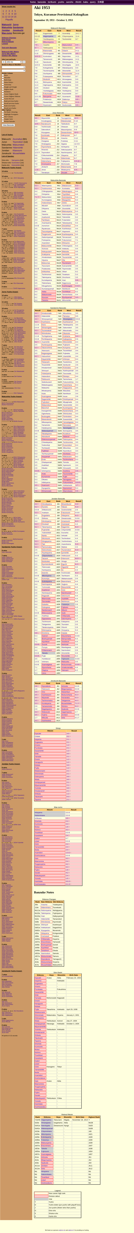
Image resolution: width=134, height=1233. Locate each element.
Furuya (44, 647)
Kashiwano (46, 322)
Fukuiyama (46, 240)
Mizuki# (45, 206)
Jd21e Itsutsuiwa (7, 817)
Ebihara (45, 518)
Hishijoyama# (40, 782)
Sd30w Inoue (5, 724)
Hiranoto (44, 150)
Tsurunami (46, 266)
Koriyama (66, 348)
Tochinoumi (46, 621)
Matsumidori (18, 145)
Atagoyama (67, 388)
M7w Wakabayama (19, 243)
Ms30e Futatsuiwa (7, 540)
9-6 (36, 33)
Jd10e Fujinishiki (18, 842)
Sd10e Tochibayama (8, 755)
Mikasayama (47, 422)
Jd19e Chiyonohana (7, 952)
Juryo (16, 24)
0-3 (68, 797)
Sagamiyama (66, 712)
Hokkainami (67, 485)
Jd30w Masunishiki (7, 858)
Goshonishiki (66, 510)
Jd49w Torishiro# (7, 872)
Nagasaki (45, 596)
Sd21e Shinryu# (6, 593)
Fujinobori (45, 402)
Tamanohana (67, 294)
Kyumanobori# (47, 564)
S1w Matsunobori (19, 241)
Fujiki (65, 477)
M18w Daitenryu (18, 250)
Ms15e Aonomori (18, 539)
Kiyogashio (46, 488)
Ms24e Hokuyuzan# (7, 523)
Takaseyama (67, 223)
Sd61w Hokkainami (7, 747)
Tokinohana (46, 283)
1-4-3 (37, 662)
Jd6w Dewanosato (7, 949)
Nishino (38, 830)
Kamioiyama (67, 197)
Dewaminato (48, 102)
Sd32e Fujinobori (7, 693)
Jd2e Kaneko (5, 782)
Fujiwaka (66, 353)
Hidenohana (46, 161)
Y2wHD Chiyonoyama (20, 183)
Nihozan (44, 138)
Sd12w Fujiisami (6, 632)
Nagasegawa (47, 353)
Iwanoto (45, 573)
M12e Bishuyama (19, 271)
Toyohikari (66, 194)
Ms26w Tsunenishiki (7, 476)
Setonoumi (66, 596)
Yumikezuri (46, 659)
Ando (44, 474)
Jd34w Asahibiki (6, 861)
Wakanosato (47, 294)
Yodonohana (47, 203)
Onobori (46, 88)
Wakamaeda (66, 167)
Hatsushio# (46, 356)
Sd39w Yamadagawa (8, 655)
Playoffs (9, 20)
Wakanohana (67, 48)
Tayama (38, 799)
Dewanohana (66, 132)
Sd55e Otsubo (6, 733)
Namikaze (67, 393)
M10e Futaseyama (19, 236)
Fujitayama (65, 161)
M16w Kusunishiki (19, 224)
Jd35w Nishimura (7, 862)
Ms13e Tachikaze (19, 466)
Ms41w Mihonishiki (7, 486)
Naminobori (66, 650)
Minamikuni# (66, 504)
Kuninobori (16, 163)
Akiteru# (66, 436)
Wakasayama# (47, 431)
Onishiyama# (68, 399)
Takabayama (68, 325)
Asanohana (67, 385)
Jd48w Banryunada (7, 830)
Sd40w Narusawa (7, 699)
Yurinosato (46, 587)
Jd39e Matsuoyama (7, 956)
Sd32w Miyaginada (7, 726)
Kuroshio (65, 533)
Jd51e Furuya (6, 874)
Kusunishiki (66, 94)
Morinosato (65, 164)
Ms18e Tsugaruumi (7, 499)
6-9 (77, 45)
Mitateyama (65, 170)
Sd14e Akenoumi (7, 682)
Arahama (66, 336)
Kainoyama (66, 85)
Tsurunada (67, 373)
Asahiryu (45, 616)
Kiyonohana (46, 667)
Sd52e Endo (5, 731)
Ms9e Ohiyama (18, 519)
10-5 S (37, 56)
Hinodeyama (47, 504)
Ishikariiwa (46, 272)
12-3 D (77, 144)
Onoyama (65, 630)
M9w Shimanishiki (19, 278)
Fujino (37, 870)
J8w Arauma (17, 383)
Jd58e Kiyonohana (7, 777)
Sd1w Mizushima (7, 675)
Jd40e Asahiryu (6, 905)
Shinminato (39, 774)
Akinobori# (46, 436)
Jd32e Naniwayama (7, 927)
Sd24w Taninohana (7, 744)
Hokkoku (65, 249)
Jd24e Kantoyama (7, 923)
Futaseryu (65, 604)
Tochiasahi (46, 448)
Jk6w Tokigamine (7, 993)
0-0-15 (37, 36)
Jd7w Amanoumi (6, 785)
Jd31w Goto (5, 820)
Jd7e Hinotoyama (7, 839)
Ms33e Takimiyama (7, 450)
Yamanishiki (39, 847)
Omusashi (67, 468)
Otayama (64, 155)
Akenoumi (45, 351)
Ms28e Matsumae (7, 445)
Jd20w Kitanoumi (7, 769)
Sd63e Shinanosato (7, 736)
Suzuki (44, 644)
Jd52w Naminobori (7, 933)
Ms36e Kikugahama (7, 452)
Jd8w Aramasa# (6, 841)
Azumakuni (66, 206)
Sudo (64, 613)
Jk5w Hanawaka (6, 984)
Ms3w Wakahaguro (19, 458)
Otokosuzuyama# (48, 439)
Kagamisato (47, 33)
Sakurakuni (45, 130)
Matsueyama (67, 211)
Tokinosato (46, 567)
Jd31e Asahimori (7, 792)
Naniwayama (47, 593)
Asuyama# (46, 457)
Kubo (44, 393)
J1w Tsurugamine (19, 310)
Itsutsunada (66, 105)
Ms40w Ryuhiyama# (8, 512)
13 (9, 17)
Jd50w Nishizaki (6, 909)
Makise (64, 547)
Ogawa (64, 144)
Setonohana (46, 550)
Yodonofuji (46, 445)
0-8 (76, 280)
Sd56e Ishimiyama (7, 757)
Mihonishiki (66, 300)
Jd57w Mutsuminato (7, 967)
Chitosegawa (67, 246)
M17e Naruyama (19, 178)
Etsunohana (66, 636)
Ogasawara (46, 619)
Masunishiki (66, 587)
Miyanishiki (45, 118)
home (33, 2)
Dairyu (64, 102)
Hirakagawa (46, 144)
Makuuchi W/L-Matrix (10, 52)
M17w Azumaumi (19, 262)
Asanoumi (45, 485)
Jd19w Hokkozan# (7, 816)
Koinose (45, 249)
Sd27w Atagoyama (19, 691)
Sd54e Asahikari (6, 709)
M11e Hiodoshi (18, 222)
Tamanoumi (47, 59)
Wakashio (45, 388)
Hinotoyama (46, 521)
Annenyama (46, 164)
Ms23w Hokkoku (6, 473)
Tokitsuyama (48, 48)
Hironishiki (65, 653)
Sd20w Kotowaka (7, 723)
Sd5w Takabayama (7, 678)
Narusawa (67, 425)
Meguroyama (66, 689)
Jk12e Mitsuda (6, 1021)
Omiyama (45, 194)
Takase (64, 507)
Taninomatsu (47, 547)
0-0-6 (68, 812)
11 (3, 17)
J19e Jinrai (17, 388)
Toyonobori (18, 142)
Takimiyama (46, 277)
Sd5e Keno (5, 741)
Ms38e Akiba (5, 481)
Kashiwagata (67, 286)
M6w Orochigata (19, 195)
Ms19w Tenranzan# (7, 414)
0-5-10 (76, 161)
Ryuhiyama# (67, 297)
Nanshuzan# (66, 593)
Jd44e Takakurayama (8, 908)
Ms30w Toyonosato (7, 508)
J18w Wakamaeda (19, 322)
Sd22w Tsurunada (7, 594)
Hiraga (64, 561)
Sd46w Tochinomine (7, 706)
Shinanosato (46, 491)
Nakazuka (39, 867)
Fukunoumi (66, 513)
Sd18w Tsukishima (7, 686)
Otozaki (64, 173)
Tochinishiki (66, 39)
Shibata (38, 794)
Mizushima (67, 313)
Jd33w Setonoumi (7, 860)
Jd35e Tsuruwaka (7, 823)
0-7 (67, 838)
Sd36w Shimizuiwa (7, 603)
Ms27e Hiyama (6, 505)
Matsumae (46, 263)
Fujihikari (45, 451)
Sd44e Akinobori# (7, 729)
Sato (36, 858)
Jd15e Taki (5, 810)
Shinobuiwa (46, 333)
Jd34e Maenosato (7, 902)
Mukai (37, 827)
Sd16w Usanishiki (7, 637)
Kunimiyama (67, 408)
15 (15, 17)
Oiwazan (64, 127)
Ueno (44, 673)
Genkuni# (66, 365)
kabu (85, 2)
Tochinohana (68, 459)
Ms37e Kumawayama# (8, 526)
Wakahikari (65, 692)
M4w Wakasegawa (19, 270)
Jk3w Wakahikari (7, 981)
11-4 (77, 36)
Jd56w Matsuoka (7, 912)
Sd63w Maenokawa (7, 760)
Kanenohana (68, 411)
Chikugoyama (47, 191)
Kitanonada (47, 51)
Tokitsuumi (46, 379)
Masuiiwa (66, 391)
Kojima (44, 715)
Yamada (38, 756)
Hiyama (45, 260)
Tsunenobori (66, 550)
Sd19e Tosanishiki (7, 592)
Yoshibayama (48, 39)
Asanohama (66, 544)
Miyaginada (67, 402)
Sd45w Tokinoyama (7, 658)
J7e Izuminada (18, 348)
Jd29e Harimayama (7, 855)
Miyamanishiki (40, 785)
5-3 (36, 186)
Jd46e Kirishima (6, 957)
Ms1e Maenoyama (19, 426)
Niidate (37, 765)
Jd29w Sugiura (6, 857)
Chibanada (66, 616)
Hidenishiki (18, 148)
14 (12, 17)
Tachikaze (46, 220)
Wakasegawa (67, 59)
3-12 (77, 74)
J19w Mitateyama (19, 366)
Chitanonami (47, 650)
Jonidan (6, 30)
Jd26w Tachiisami (7, 819)
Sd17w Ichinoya (6, 640)
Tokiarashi (46, 362)
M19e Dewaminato (19, 225)
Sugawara (39, 742)
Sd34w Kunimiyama (7, 572)
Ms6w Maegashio (19, 432)
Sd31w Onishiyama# (8, 648)
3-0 (68, 734)
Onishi (37, 759)
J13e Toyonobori (19, 298)
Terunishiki (66, 656)
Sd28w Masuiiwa (7, 599)
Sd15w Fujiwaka (6, 635)
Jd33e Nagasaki (6, 900)
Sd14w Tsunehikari (7, 634)
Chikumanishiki (47, 155)
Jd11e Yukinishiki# (7, 886)
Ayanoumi (67, 465)
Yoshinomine (47, 188)
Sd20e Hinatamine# (7, 569)
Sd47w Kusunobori (7, 660)
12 (6, 17)
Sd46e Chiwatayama (8, 607)
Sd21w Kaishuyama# (8, 688)
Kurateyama (46, 703)
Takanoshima (47, 348)
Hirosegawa (66, 79)
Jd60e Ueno (5, 832)
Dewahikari (66, 226)
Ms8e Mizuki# (18, 463)
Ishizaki (64, 536)
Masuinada (67, 330)
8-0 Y (37, 316)
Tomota (66, 462)
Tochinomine (68, 442)
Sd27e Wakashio (7, 645)
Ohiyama (45, 208)
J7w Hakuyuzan (18, 330)
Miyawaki (45, 698)
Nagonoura (66, 283)
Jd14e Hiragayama (7, 809)
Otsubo (44, 468)
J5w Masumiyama (19, 362)
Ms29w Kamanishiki (7, 506)
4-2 (67, 864)
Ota (63, 260)
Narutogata (67, 428)
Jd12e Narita (5, 920)
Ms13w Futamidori (19, 496)
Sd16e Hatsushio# (7, 568)
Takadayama (47, 434)
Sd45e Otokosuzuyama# (9, 705)
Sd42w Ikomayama (7, 702)
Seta (63, 718)
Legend (5, 44)
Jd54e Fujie (5, 963)
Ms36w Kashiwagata (8, 543)
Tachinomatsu (47, 700)
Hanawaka (65, 698)
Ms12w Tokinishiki (19, 411)
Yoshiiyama (66, 91)
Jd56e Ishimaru (6, 939)
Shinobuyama (67, 62)
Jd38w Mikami (6, 793)
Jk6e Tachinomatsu (7, 1004)
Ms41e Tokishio (6, 484)
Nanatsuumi (46, 124)
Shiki (37, 754)
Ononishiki (66, 208)
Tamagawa (67, 479)
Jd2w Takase (5, 804)
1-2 (68, 745)
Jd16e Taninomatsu (7, 813)
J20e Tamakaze (18, 340)
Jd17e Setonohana (7, 921)
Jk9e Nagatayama (7, 1015)
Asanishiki (46, 342)
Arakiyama (46, 254)
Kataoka (45, 604)
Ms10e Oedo (17, 520)
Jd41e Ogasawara (19, 795)
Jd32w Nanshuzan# (7, 821)
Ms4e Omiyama (18, 460)
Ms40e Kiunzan (18, 421)
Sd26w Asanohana (7, 597)
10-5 (77, 65)
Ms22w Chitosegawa (8, 440)
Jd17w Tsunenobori (7, 814)
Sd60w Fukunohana (7, 759)
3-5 (36, 203)
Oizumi (64, 627)
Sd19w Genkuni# (7, 721)
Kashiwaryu (66, 229)
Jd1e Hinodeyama (7, 837)
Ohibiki (37, 736)
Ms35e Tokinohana (7, 511)
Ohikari (65, 88)
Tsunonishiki (67, 474)
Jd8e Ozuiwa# (6, 807)
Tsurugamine (66, 118)
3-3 (67, 824)
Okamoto (66, 333)
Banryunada (66, 639)
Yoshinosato (46, 127)
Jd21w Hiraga (6, 893)
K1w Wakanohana (19, 218)
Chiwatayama (47, 442)
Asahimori (46, 590)
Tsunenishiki (67, 257)
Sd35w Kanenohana (8, 696)
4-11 (77, 51)
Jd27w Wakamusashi (8, 924)
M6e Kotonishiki (18, 194)
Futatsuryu (47, 99)
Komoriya (45, 578)
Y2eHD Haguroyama (19, 288)
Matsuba (65, 251)
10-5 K (37, 65)
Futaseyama (48, 76)
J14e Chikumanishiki (20, 321)
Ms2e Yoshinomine (19, 429)
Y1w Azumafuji (18, 173)
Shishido (38, 821)
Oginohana (46, 414)
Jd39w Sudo (17, 824)
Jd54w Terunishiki (19, 798)
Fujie (44, 656)
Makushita (7, 27)
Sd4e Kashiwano (7, 584)
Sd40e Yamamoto (7, 575)
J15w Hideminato (19, 336)
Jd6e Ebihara (6, 918)
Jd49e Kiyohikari (6, 775)
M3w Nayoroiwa (18, 269)
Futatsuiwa (46, 269)
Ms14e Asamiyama (19, 522)
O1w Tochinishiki (19, 214)
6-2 (76, 188)
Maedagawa (66, 647)
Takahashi (39, 797)
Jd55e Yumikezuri (7, 910)
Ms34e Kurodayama (8, 524)
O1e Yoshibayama (19, 184)
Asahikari (45, 465)
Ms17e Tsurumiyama (8, 403)
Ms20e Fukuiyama (7, 438)
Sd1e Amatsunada (7, 624)
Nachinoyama (66, 152)
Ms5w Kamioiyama (19, 430)
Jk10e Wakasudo (7, 995)
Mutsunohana (66, 695)
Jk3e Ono (4, 1001)
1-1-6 (37, 325)
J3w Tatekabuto (18, 327)
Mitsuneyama (48, 42)
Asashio (46, 45)
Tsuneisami (66, 263)
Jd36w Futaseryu (7, 928)
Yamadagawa (68, 422)
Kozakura (66, 434)
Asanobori (46, 243)
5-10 (36, 53)
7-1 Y (37, 197)
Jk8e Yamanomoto (7, 1014)
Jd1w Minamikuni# (7, 838)
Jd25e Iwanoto (6, 899)
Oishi (37, 844)
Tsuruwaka (46, 601)
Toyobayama (47, 553)
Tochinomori (46, 274)
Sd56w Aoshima (6, 734)
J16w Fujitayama (18, 393)
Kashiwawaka (40, 884)
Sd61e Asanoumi (7, 713)
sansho (69, 2)
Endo (44, 459)
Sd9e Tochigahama (7, 742)
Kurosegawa (47, 200)
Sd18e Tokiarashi (7, 685)
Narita (44, 536)
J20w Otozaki (18, 342)
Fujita (37, 768)
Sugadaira (46, 515)
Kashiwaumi (46, 695)
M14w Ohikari (18, 207)
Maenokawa (67, 491)
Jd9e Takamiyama (7, 786)
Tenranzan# (66, 237)
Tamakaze (45, 173)
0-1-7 (77, 718)
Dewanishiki (67, 53)
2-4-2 (37, 459)
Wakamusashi (67, 578)
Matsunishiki (46, 246)
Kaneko (45, 507)
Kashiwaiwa (46, 721)
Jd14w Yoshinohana (7, 847)
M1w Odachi (17, 267)
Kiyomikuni (67, 451)
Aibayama (65, 515)
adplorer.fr (71, 1230)
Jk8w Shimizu (6, 987)
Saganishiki (46, 399)
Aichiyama (65, 147)
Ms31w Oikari (6, 417)
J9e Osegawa (18, 303)
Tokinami (65, 670)
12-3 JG (38, 96)
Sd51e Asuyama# (7, 730)
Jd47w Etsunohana (7, 959)
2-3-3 (37, 518)
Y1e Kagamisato (19, 203)
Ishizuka (64, 686)
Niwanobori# (46, 419)
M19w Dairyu (18, 273)
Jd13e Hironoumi (7, 844)
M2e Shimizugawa (19, 258)
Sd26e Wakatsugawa (8, 596)
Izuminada (45, 135)
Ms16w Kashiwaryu (7, 468)
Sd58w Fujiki (5, 579)
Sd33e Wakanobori (7, 560)
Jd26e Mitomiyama (7, 953)
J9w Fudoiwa (18, 376)
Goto (63, 590)
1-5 (67, 878)
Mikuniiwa (67, 448)
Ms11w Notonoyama (20, 495)
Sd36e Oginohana (19, 698)
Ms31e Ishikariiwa (7, 446)
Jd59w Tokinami (6, 799)
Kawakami (39, 835)
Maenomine (39, 861)
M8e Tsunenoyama (19, 235)
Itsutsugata (46, 416)
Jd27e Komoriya (6, 852)
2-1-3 (68, 884)
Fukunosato (47, 94)
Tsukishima (67, 362)
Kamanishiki (67, 266)
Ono (43, 692)
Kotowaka (67, 368)
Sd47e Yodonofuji (7, 609)
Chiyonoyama (67, 36)
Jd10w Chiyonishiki (7, 950)
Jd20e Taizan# (6, 849)
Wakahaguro (67, 191)
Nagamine (65, 527)
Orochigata (66, 65)
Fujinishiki (46, 530)
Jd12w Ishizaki (6, 889)
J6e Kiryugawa (18, 329)
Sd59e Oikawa (18, 616)
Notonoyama (67, 214)
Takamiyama (47, 527)
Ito (62, 570)
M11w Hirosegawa (19, 244)
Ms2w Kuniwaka (18, 410)
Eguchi (64, 564)
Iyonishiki (65, 553)
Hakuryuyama (66, 150)
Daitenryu (66, 99)
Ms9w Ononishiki (19, 433)
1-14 (36, 170)
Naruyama (15, 160)
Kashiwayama (67, 234)
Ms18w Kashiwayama (8, 501)
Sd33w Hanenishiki (7, 650)
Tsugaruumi (46, 234)
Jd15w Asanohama (7, 811)
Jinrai (43, 170)
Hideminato (65, 158)
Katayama (65, 621)
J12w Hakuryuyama (20, 331)
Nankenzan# (47, 610)
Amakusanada (67, 667)
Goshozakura (40, 855)
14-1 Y (78, 33)
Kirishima (45, 633)
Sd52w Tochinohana (8, 613)
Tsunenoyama (48, 71)
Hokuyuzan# (47, 251)
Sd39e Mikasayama (7, 654)
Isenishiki (65, 254)
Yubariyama (46, 373)
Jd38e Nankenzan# (7, 774)
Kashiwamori (68, 322)
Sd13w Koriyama (7, 720)
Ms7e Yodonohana (19, 491)
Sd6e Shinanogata (7, 753)
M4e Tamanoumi (19, 220)
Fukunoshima (68, 382)
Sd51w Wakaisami (7, 576)
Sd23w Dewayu (6, 642)
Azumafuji (17, 139)
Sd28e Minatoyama (7, 692)
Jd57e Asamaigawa (7, 966)
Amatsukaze (46, 257)
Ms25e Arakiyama (7, 443)
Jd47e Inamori (6, 829)
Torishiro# (65, 642)
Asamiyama (46, 223)
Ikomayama (67, 431)
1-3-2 (68, 853)
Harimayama (47, 584)
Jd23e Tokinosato (7, 896)
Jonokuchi (18, 30)
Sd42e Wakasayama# (8, 756)
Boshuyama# (47, 639)
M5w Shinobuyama (19, 232)
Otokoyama (39, 777)
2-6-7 (37, 51)
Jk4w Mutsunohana (7, 983)
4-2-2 (37, 419)
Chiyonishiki (66, 530)
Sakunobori (67, 328)
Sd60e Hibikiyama (7, 617)
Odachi (65, 51)
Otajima (45, 670)
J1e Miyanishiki (18, 318)
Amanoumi (66, 521)
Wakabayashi (40, 876)
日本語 (100, 2)
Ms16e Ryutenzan (7, 498)
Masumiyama (66, 130)
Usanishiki (67, 356)
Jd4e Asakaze (6, 806)
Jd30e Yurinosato (7, 926)
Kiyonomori (67, 488)
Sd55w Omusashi (7, 711)
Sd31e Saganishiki (7, 600)
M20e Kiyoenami (19, 251)
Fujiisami (66, 345)
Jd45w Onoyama (7, 827)
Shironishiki (67, 342)
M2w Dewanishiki (19, 204)
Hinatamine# (47, 368)
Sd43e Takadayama (7, 703)
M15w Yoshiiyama (19, 248)
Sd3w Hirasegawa (7, 752)
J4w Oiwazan (18, 381)
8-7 (77, 39)
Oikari (64, 272)
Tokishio (45, 300)
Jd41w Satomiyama (7, 938)
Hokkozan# (66, 556)
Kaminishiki (66, 82)
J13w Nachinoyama (19, 333)
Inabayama (67, 339)
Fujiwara (65, 607)
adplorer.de (62, 1230)
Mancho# (45, 408)
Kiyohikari (46, 642)
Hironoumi (46, 538)
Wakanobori (46, 405)
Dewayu (66, 376)
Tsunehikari (67, 351)
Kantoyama (46, 570)
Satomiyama (66, 619)
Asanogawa (46, 396)
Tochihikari (66, 292)
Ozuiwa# (45, 524)
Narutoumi (47, 62)
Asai (64, 280)
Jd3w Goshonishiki (7, 917)
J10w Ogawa (18, 297)
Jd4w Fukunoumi (7, 947)
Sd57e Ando (5, 668)
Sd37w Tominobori (7, 651)
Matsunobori (67, 45)
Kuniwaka (66, 188)
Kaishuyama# (68, 371)
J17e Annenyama (19, 352)
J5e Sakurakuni (18, 347)
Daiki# (37, 838)
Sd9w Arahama (6, 589)
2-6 (76, 203)
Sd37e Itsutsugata (7, 604)
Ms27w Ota (5, 477)
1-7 (36, 200)
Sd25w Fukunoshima (8, 644)
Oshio (64, 203)
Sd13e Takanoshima (8, 590)
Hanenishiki (67, 405)
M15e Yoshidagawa (19, 261)
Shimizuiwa (67, 414)
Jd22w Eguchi (18, 789)
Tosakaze (65, 274)
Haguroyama (48, 36)
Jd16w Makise (6, 890)
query (93, 2)
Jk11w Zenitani (6, 1031)
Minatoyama (46, 391)
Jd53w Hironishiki (7, 878)
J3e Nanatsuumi (18, 311)
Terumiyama (46, 158)
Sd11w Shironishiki (7, 631)
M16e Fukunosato (19, 209)
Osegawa (45, 141)
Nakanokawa (40, 815)
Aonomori (45, 226)
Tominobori (67, 416)
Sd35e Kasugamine (7, 695)
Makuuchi (7, 24)
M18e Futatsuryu (19, 198)
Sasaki (37, 873)
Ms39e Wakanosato (7, 420)
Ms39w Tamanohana (8, 483)
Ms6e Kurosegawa (19, 531)
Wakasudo (46, 712)
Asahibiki (65, 599)
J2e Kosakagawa (19, 359)
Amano (37, 745)
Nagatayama (47, 709)
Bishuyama (47, 82)
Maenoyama (46, 186)
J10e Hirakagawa (19, 349)
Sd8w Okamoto (6, 630)
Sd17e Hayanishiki (7, 638)
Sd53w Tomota (6, 665)
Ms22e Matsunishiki (7, 471)
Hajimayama (48, 85)
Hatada (64, 633)
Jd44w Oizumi (6, 931)
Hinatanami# (40, 791)
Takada (45, 653)
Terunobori (66, 76)
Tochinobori (66, 538)
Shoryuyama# (47, 319)
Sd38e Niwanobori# (7, 653)
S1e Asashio (17, 230)
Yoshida (38, 788)
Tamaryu (66, 316)
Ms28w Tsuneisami (7, 534)
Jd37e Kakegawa (7, 903)
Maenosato (46, 599)
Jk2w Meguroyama (7, 1028)
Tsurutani (65, 624)
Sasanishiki (39, 751)
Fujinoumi (65, 659)
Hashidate (39, 881)
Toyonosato (66, 269)
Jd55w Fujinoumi (7, 964)
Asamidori (39, 853)
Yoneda (38, 878)
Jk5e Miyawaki (6, 992)
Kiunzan (45, 297)
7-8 (36, 45)
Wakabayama (67, 68)
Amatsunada (47, 313)
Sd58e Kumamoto (19, 578)
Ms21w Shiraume (7, 532)
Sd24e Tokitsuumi (7, 557)
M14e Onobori (18, 197)
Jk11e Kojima (6, 1006)
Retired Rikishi (8, 42)
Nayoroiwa (66, 56)
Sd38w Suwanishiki (7, 574)
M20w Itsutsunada (19, 253)
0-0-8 (37, 226)
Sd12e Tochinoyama (8, 681)
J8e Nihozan (17, 363)
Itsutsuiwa (46, 561)
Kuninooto (39, 824)
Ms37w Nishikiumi (7, 480)
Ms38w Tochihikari (7, 418)
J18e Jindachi (18, 339)
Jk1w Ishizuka (6, 1027)
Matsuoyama (47, 613)
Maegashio (66, 200)
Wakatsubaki (66, 121)
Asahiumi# (46, 217)
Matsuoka (65, 662)
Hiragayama (46, 541)
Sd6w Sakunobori (7, 679)
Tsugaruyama (40, 864)
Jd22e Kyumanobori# (8, 895)
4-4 (36, 191)
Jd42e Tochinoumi (7, 868)
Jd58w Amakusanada (8, 880)
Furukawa (39, 748)
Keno (44, 325)
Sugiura (65, 584)
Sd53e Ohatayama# (7, 708)
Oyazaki (38, 734)
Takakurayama (47, 627)
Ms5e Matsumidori (19, 402)
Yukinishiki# (46, 533)
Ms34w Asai (5, 542)
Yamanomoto (47, 706)
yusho (61, 2)
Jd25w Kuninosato (7, 791)
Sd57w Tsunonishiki (7, 614)
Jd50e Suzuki (6, 960)
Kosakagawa (46, 121)
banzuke (42, 2)
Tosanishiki (46, 365)
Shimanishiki (67, 74)
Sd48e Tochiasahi (7, 561)
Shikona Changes (9, 38)
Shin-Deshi (6, 40)
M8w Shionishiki (18, 186)
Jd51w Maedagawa (7, 875)
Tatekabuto (65, 124)
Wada (37, 779)
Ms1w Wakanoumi (19, 428)
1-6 (67, 827)
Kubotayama (47, 581)
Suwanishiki (67, 419)
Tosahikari (39, 833)
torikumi (52, 2)
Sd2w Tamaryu (6, 676)
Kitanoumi (17, 150)
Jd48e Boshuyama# (7, 796)
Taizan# (45, 558)
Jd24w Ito (4, 851)
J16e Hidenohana (19, 337)
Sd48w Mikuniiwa (7, 661)
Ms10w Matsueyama (20, 435)
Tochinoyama (47, 345)
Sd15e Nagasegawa (8, 683)
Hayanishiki (46, 359)
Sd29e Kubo (5, 571)
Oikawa (45, 479)
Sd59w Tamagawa (7, 712)
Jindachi (44, 167)
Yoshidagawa (48, 91)
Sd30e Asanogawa (7, 745)
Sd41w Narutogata (7, 727)
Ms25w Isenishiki (7, 504)
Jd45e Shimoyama (7, 870)
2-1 (68, 736)
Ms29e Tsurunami (7, 415)
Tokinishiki (66, 217)
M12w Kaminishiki (19, 245)
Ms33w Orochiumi (7, 509)
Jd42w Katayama (7, 930)
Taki (43, 544)
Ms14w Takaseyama (19, 436)
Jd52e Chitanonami (7, 877)
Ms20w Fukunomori (7, 404)
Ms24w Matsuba (6, 502)
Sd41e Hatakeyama (7, 701)
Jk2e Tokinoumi (6, 1012)
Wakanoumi (66, 186)
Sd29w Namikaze (7, 647)
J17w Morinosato (19, 354)
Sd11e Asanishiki (7, 566)
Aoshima (66, 471)
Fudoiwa (64, 141)
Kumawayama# (48, 289)
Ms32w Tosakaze (7, 449)
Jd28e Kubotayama (7, 954)
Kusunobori (67, 445)
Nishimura (65, 601)
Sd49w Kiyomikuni (7, 664)
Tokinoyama (67, 439)
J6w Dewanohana (19, 313)
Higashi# (65, 567)
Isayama (38, 739)
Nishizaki (65, 644)
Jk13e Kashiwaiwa (7, 996)
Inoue (65, 396)
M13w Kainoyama (19, 247)
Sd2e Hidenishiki (7, 552)
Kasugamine (46, 411)
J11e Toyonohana (19, 319)
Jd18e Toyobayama (7, 892)
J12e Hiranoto (18, 305)
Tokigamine (46, 624)
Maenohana (66, 581)
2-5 (67, 818)
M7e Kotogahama (19, 233)
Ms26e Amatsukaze (7, 474)
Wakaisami (67, 457)
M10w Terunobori (19, 221)
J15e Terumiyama (19, 365)
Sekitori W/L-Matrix (9, 56)
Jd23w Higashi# (6, 898)
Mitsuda (45, 718)
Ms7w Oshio (17, 517)
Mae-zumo (7, 33)
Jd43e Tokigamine (7, 826)
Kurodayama (47, 280)
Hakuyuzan (65, 135)
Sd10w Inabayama (7, 719)
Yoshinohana (67, 541)
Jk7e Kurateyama (7, 985)
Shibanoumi (46, 510)
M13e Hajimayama (19, 187)
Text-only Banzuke (9, 48)
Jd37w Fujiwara (6, 865)
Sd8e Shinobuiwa (7, 587)
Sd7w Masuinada (7, 628)
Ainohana (66, 454)
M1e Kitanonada (18, 283)
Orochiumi (66, 277)
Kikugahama (47, 286)
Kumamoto (46, 477)
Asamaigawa (47, 664)
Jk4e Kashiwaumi (7, 1003)
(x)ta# (37, 841)
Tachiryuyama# (48, 454)
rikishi (78, 2)
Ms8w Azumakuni (19, 492)
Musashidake (19, 153)
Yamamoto (46, 425)
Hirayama (38, 812)
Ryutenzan (46, 229)
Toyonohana (46, 147)
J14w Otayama (18, 334)
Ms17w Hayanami (7, 412)
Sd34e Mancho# (6, 602)
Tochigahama (47, 336)
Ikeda (37, 850)
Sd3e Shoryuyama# (7, 625)
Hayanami (66, 231)
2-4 (67, 821)
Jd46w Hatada (6, 871)
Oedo (44, 211)
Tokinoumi (46, 689)
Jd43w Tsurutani (6, 906)
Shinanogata (47, 328)
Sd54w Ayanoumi (7, 667)
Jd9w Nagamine (6, 788)
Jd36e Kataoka (6, 864)
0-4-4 (37, 328)
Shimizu (64, 706)
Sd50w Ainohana (7, 612)
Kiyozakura (46, 686)
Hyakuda (64, 709)
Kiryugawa (45, 132)
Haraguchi (39, 762)
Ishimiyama (46, 471)
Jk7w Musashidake (7, 976)
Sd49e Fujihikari (6, 663)
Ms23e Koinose (18, 442)
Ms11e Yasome (18, 494)
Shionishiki (66, 71)
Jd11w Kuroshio (6, 888)
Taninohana (67, 379)
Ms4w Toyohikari (18, 461)
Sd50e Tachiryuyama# (8, 610)
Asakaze (45, 513)
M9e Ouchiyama (19, 206)
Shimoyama (46, 630)
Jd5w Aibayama (6, 783)
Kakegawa (46, 607)
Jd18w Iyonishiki (6, 848)
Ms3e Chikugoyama (19, 457)
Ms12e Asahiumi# (19, 464)
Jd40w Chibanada (7, 867)
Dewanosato (66, 518)
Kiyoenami (47, 105)
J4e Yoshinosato (19, 360)
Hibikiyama (46, 482)
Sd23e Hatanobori (7, 641)
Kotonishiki (16, 165)
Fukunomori (66, 240)
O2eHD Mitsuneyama (20, 215)
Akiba (44, 292)
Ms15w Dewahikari (19, 467)
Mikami (64, 610)
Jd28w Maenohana (7, 854)
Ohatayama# (47, 462)
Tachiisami (66, 576)
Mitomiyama (46, 576)
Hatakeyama (47, 428)
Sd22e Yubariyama (7, 689)
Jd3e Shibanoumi (7, 946)
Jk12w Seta (5, 1032)
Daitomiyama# (47, 237)
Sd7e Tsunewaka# (7, 586)
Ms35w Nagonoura (7, 478)
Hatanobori (46, 376)
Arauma (64, 138)
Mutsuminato (66, 664)
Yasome (45, 214)
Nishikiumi (66, 289)
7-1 (36, 231)
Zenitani (64, 715)
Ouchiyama (47, 74)
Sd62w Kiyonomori (19, 619)
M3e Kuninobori (18, 192)
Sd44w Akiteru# (6, 606)
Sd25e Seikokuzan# (7, 558)
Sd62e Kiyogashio (7, 670)
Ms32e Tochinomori (7, 448)
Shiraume (66, 243)
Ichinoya (66, 359)
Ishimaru (45, 662)
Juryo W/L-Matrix (9, 54)
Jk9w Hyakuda (6, 1029)
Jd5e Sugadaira (6, 885)
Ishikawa (38, 818)
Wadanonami (40, 771)
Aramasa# (65, 524)
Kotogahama (48, 68)
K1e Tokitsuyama (19, 217)
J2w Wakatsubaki (19, 371)
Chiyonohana (47, 556)
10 (15, 14)
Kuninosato (66, 573)
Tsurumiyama (47, 231)
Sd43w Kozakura (7, 657)
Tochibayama (47, 339)
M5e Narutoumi (18, 259)
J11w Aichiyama (18, 351)
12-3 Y (37, 152)
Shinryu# (45, 371)
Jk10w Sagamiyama (7, 1020)
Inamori (45, 636)
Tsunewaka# (46, 330)
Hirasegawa (67, 319)
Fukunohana (68, 482)
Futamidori (66, 220)
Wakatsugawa (47, 385)
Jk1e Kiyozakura (18, 1011)
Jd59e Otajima (6, 941)
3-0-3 (68, 881)
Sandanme (18, 27)
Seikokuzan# (47, 382)
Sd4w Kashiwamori (7, 627)
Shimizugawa (48, 53)
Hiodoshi (46, 79)
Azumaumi (66, 96)
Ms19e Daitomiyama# (8, 470)
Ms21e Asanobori (7, 439)
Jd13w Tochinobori (7, 845)
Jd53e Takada (6, 962)
